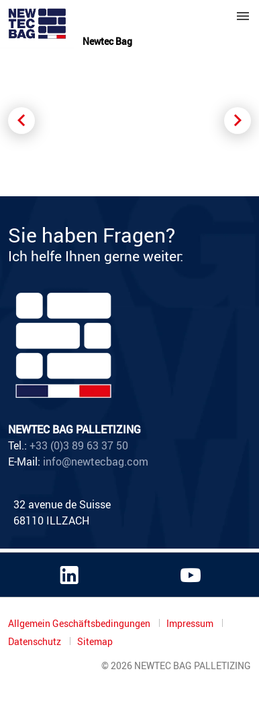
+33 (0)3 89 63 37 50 (79, 445)
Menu (243, 16)
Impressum (190, 623)
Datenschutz (35, 641)
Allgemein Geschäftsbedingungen (80, 623)
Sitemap (95, 642)
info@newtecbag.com (95, 461)
